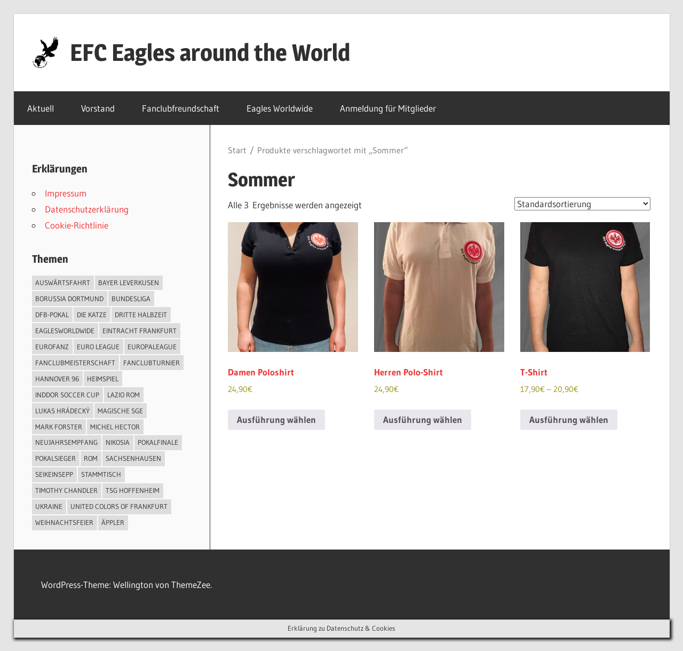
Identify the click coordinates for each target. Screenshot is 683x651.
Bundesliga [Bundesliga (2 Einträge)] (131, 298)
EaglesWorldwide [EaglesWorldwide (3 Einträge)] (64, 330)
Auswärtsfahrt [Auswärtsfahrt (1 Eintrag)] (62, 282)
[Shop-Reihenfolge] (582, 203)
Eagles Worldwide (280, 108)
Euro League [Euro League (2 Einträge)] (98, 346)
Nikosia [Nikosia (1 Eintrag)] (118, 442)
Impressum (65, 193)
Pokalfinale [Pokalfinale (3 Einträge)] (158, 442)
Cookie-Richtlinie (76, 225)
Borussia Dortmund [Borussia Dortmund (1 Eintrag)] (69, 298)
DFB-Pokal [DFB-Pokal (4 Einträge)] (52, 314)
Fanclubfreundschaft (180, 108)
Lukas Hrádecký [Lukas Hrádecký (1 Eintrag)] (62, 410)
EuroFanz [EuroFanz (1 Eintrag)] (52, 346)
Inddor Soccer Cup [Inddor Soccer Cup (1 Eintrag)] (67, 394)
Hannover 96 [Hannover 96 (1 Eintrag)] (57, 378)
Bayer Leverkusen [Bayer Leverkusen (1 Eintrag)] (128, 282)
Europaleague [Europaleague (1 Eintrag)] (152, 346)
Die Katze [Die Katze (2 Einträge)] (92, 314)
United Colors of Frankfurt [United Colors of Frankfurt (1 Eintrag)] (119, 506)
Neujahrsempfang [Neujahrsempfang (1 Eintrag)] (66, 442)
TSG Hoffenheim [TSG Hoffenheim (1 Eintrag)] (133, 490)
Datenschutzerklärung (87, 209)
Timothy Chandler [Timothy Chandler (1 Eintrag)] (66, 490)
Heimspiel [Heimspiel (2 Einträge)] (102, 378)
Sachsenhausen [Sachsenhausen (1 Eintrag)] (133, 458)
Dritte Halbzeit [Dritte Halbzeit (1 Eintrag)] (141, 314)
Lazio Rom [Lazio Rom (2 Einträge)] (123, 394)
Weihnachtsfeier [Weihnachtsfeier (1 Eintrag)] (64, 522)
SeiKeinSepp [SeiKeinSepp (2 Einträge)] (54, 474)
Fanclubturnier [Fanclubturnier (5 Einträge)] (151, 362)
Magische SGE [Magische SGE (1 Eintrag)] (120, 410)
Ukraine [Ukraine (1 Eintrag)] (48, 506)
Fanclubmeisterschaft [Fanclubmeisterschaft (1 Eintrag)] (75, 362)
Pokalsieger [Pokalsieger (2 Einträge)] (55, 458)
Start (237, 150)
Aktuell (40, 108)
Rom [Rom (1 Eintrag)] (91, 458)
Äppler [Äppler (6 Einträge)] (112, 522)
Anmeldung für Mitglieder (394, 108)
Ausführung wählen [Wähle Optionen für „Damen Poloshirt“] (276, 419)
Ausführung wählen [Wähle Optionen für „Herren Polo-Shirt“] (422, 419)
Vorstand (98, 108)
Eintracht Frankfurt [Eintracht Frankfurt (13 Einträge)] (139, 330)
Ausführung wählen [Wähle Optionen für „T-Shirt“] (568, 419)
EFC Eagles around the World (210, 52)
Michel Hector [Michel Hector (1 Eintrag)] (115, 426)
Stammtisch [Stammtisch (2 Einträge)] (101, 474)
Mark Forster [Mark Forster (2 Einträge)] (58, 426)
